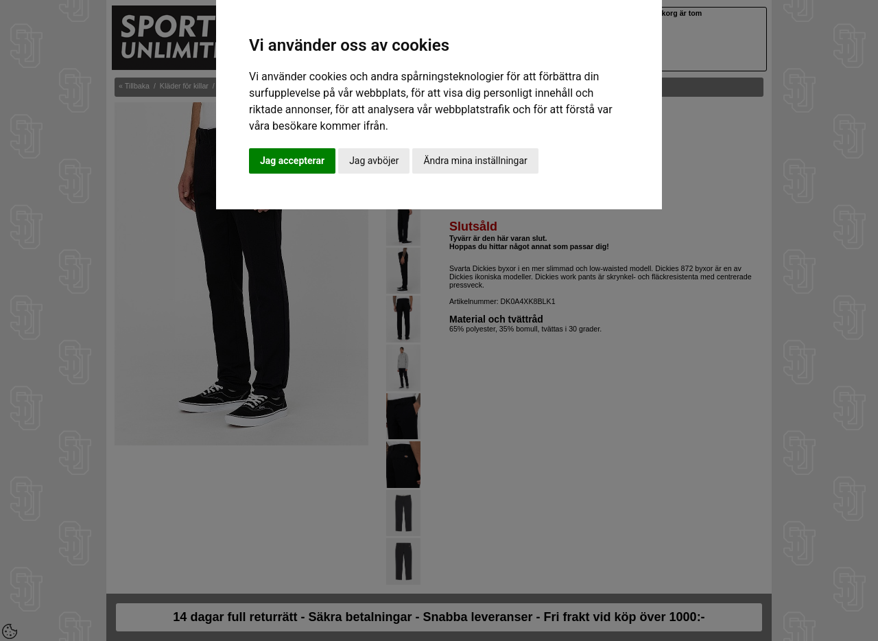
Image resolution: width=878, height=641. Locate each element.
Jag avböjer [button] (374, 160)
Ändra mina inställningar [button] (475, 160)
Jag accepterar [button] (292, 160)
